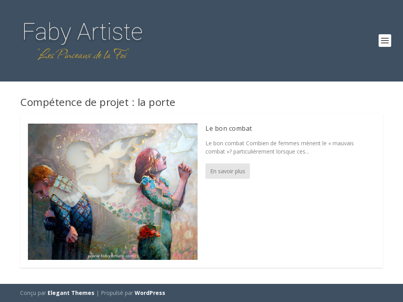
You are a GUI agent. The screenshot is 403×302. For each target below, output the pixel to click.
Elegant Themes (71, 292)
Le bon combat (228, 128)
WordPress (150, 292)
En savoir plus (227, 171)
